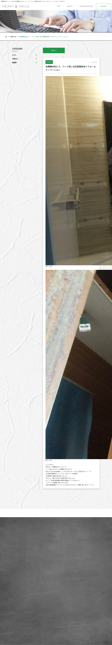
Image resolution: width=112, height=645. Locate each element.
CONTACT (103, 6)
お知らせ (13, 36)
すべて (14, 55)
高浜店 (14, 62)
